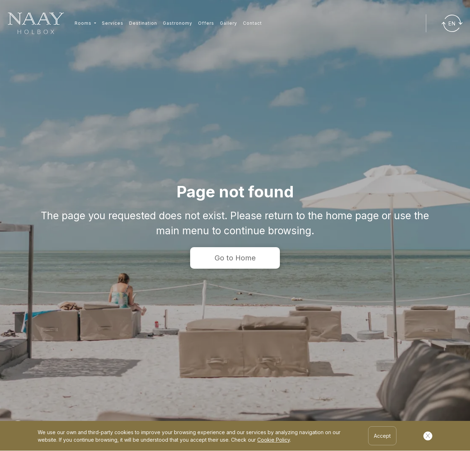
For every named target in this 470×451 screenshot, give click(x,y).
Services (112, 23)
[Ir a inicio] (36, 23)
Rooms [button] (84, 23)
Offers (206, 23)
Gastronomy (177, 23)
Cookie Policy (273, 440)
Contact (252, 23)
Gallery (228, 23)
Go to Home (235, 258)
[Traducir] (452, 23)
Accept (382, 436)
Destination (143, 23)
